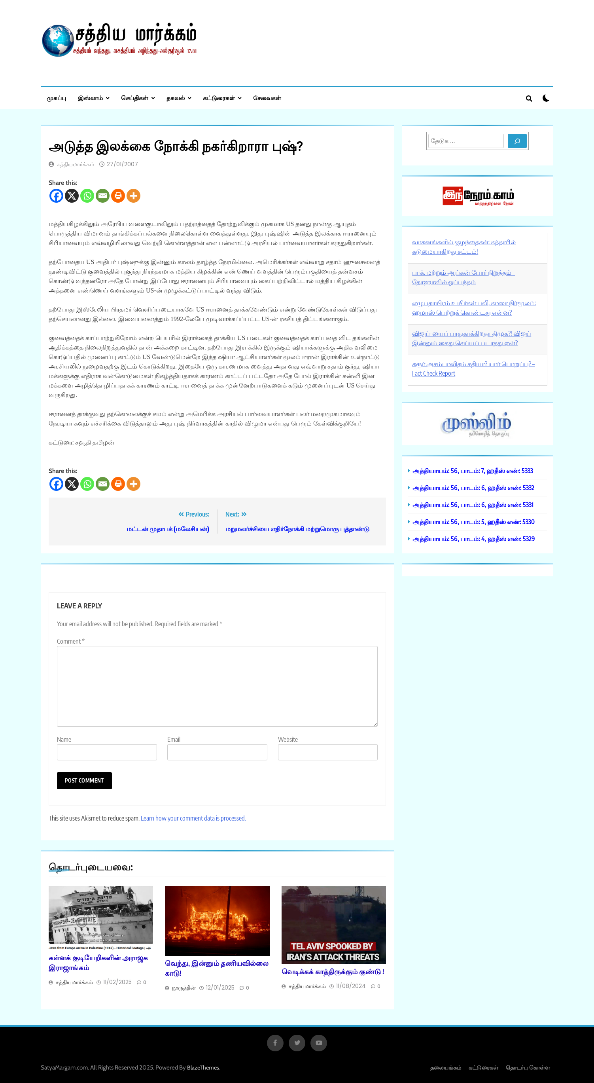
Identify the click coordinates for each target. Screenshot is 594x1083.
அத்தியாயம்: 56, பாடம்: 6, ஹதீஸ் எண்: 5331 (472, 504)
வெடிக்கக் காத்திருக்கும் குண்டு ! (333, 971)
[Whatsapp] (87, 196)
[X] (72, 196)
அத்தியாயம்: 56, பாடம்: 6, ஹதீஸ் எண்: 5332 (473, 487)
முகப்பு (56, 98)
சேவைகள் (267, 98)
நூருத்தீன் (184, 988)
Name (64, 739)
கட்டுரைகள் (219, 98)
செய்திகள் (134, 98)
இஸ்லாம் (90, 98)
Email (173, 739)
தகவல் (175, 98)
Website (288, 739)
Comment (71, 641)
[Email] (103, 196)
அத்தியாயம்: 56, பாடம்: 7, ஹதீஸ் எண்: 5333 (472, 470)
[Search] (517, 141)
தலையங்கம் (445, 1067)
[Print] (118, 196)
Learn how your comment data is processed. (193, 818)
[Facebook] (56, 196)
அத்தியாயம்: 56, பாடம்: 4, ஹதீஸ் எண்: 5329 (473, 538)
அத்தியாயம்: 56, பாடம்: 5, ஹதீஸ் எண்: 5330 (473, 521)
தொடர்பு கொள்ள (528, 1067)
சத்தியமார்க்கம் (75, 164)
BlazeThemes (203, 1067)
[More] (133, 196)
